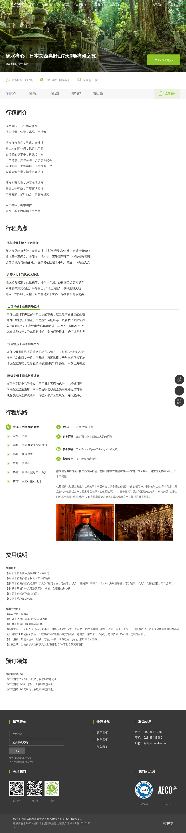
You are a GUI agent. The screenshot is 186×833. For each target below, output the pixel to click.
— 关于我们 (100, 732)
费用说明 (76, 93)
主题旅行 (81, 4)
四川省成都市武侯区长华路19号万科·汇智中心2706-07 (52, 818)
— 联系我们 (100, 739)
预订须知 (98, 93)
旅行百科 (115, 4)
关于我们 (157, 4)
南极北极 (47, 4)
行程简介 (11, 93)
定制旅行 (98, 4)
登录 (173, 4)
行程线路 (54, 93)
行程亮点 (32, 93)
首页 (32, 4)
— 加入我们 (100, 746)
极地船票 (64, 4)
